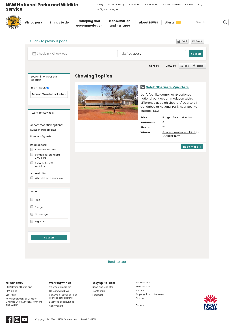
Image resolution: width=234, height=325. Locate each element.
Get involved (56, 305)
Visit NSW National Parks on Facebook (9, 319)
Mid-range (41, 214)
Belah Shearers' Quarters (167, 87)
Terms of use (143, 286)
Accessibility (143, 282)
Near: (42, 87)
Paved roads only (45, 149)
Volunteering (151, 4)
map (200, 66)
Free (37, 200)
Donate (140, 305)
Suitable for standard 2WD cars (47, 156)
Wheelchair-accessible (49, 178)
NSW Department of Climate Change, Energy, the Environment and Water (24, 301)
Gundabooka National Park (179, 132)
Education (134, 4)
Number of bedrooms (43, 130)
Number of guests (40, 136)
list (187, 66)
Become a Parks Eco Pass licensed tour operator (63, 296)
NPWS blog (12, 290)
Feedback (97, 294)
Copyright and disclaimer (150, 294)
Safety (99, 4)
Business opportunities (61, 301)
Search (196, 53)
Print (184, 41)
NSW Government (68, 319)
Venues (189, 4)
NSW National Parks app (19, 287)
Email (199, 41)
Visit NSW (11, 294)
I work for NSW (88, 319)
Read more (192, 146)
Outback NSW (171, 136)
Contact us (98, 290)
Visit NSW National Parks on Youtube (24, 319)
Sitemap (140, 298)
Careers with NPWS (59, 290)
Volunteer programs (60, 287)
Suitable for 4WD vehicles (45, 165)
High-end (40, 221)
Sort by (154, 66)
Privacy (140, 290)
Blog (200, 4)
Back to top (117, 262)
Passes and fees (172, 4)
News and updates (102, 287)
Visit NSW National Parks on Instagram (17, 319)
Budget (39, 207)
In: (32, 87)
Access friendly (116, 4)
